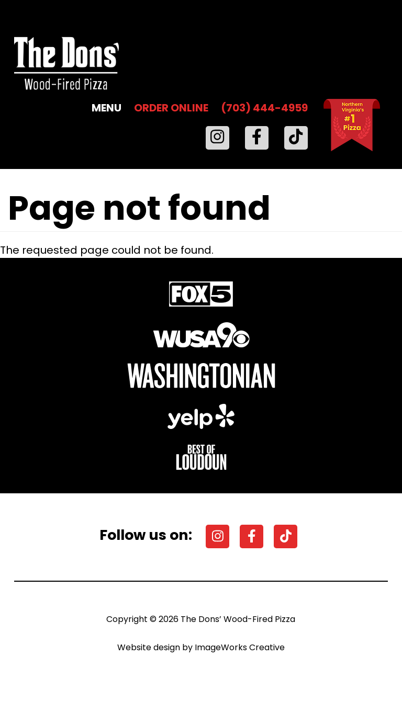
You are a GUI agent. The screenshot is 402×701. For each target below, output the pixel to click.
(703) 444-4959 (264, 107)
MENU (106, 107)
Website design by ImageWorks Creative (201, 647)
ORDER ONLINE (171, 107)
